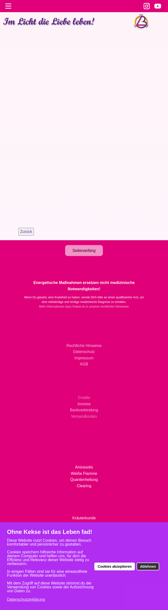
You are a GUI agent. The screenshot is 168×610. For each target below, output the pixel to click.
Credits (84, 398)
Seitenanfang (83, 250)
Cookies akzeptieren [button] (115, 566)
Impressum (84, 358)
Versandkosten (84, 416)
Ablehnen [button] (148, 566)
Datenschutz (84, 352)
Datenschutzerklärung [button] (26, 599)
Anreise (83, 404)
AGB (84, 364)
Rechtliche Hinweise (83, 346)
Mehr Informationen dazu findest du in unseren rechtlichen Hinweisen (84, 306)
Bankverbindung (84, 410)
